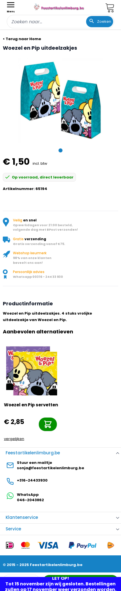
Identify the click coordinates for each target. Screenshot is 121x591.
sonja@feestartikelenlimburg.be (50, 468)
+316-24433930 (32, 480)
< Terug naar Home (22, 39)
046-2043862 (30, 500)
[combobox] (60, 21)
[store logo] (59, 6)
